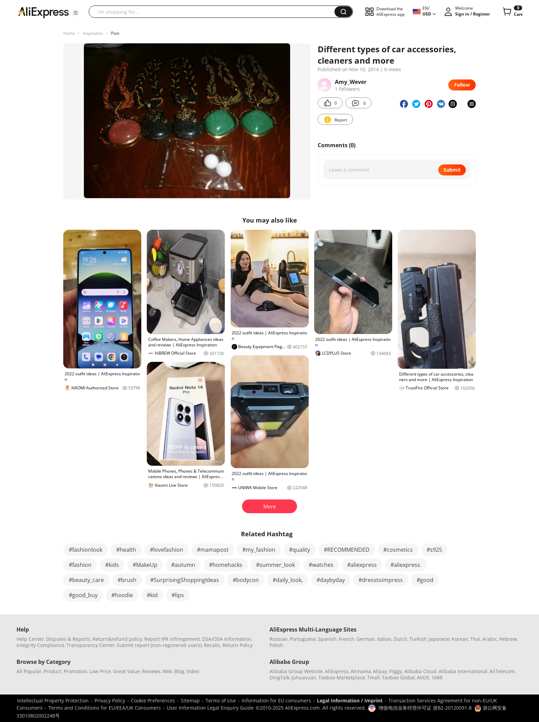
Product (53, 671)
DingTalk (279, 677)
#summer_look (275, 565)
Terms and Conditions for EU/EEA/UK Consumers (104, 707)
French (346, 639)
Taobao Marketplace (341, 677)
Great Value (126, 671)
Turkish (418, 639)
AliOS (423, 677)
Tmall (373, 677)
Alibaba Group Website (296, 671)
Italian (384, 639)
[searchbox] (214, 12)
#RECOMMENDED (347, 549)
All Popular (29, 671)
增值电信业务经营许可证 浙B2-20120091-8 (425, 707)
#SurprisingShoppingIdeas (184, 580)
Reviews (151, 671)
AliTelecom (502, 671)
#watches (321, 565)
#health (126, 549)
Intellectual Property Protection (53, 700)
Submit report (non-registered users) (159, 645)
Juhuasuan (304, 677)
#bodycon (246, 580)
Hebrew (508, 639)
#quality (299, 549)
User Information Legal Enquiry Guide (210, 707)
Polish (276, 645)
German (365, 639)
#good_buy (83, 595)
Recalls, (212, 645)
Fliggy (395, 671)
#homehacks (225, 565)
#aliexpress (362, 565)
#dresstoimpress (381, 580)
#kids (112, 565)
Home (69, 33)
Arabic (489, 639)
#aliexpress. (405, 565)
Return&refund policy (117, 639)
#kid (152, 595)
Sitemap (190, 700)
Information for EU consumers (276, 700)
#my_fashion (258, 549)
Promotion (75, 671)
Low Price (100, 671)
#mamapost (213, 549)
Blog (179, 671)
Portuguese (303, 639)
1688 (436, 677)
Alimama (361, 671)
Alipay (380, 671)
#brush (127, 580)
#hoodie (122, 595)
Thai (475, 639)
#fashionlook (85, 549)
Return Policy (237, 645)
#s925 (434, 549)
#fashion (80, 565)
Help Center (30, 639)
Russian (279, 639)
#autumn (183, 565)
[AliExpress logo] (43, 12)
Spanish (327, 639)
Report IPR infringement (172, 639)
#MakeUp (145, 565)
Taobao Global (398, 677)
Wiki (167, 671)
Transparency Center (90, 645)
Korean (460, 639)
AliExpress (337, 671)
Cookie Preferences (153, 700)
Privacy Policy (110, 700)
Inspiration (93, 33)
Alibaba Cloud (420, 671)
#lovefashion (166, 549)
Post (115, 33)
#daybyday (331, 580)
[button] (76, 13)
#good (425, 580)
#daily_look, (288, 580)
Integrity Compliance (40, 645)
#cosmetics (398, 549)
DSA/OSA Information (226, 639)
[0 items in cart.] (512, 11)
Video (192, 671)
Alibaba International (463, 671)
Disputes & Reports (68, 639)
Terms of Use (221, 700)
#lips (178, 595)
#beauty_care (86, 580)
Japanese (439, 639)
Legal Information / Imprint (350, 700)
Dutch (400, 639)
